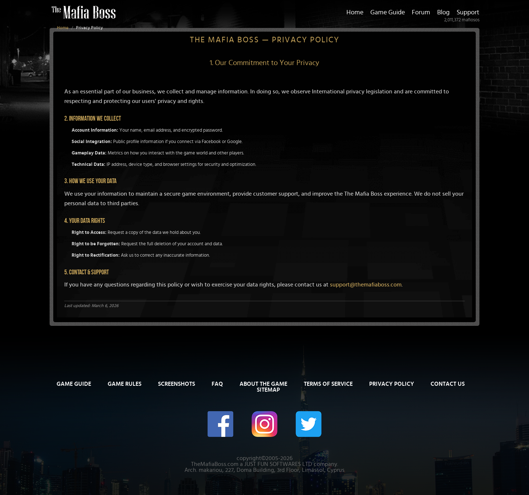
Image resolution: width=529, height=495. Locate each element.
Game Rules (124, 384)
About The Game (263, 384)
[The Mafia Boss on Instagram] (264, 423)
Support (468, 12)
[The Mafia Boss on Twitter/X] (308, 423)
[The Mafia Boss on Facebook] (220, 423)
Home (62, 27)
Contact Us (448, 384)
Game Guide (387, 12)
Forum (421, 12)
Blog (443, 12)
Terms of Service (328, 384)
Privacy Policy (391, 384)
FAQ (217, 384)
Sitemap (268, 390)
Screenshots (176, 384)
